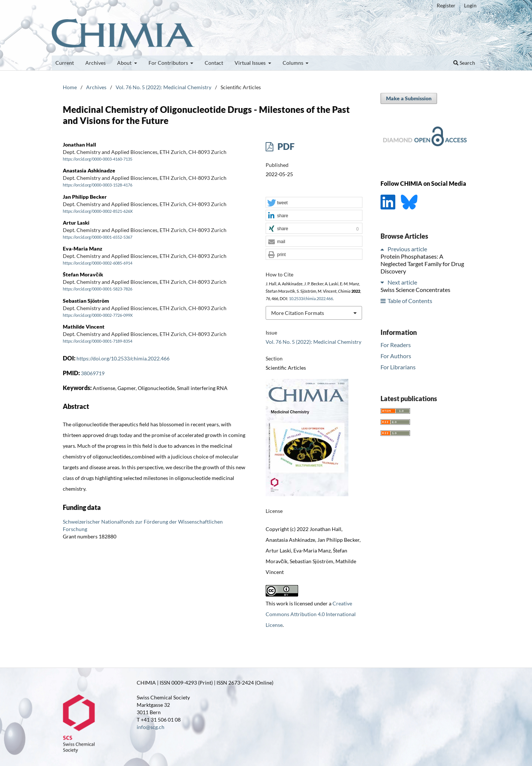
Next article (402, 282)
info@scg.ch (150, 727)
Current (64, 63)
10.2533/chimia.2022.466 (311, 298)
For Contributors (169, 63)
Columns (293, 63)
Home (70, 87)
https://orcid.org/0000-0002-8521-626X (98, 211)
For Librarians (398, 366)
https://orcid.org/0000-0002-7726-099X (98, 315)
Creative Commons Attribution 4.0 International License (311, 614)
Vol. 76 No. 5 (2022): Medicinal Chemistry (163, 87)
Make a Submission (409, 98)
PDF (285, 146)
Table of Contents (410, 300)
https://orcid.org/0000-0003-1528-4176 (97, 185)
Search (464, 63)
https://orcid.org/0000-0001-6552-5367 (97, 237)
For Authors (396, 355)
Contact (214, 63)
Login (470, 5)
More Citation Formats (297, 313)
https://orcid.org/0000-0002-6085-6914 (97, 263)
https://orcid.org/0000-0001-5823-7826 (97, 289)
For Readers (396, 344)
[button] (314, 202)
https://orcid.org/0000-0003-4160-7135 (97, 159)
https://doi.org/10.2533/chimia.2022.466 (123, 358)
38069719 (93, 373)
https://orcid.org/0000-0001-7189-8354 (97, 341)
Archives (95, 63)
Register (446, 5)
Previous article (407, 248)
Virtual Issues (251, 63)
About (125, 63)
